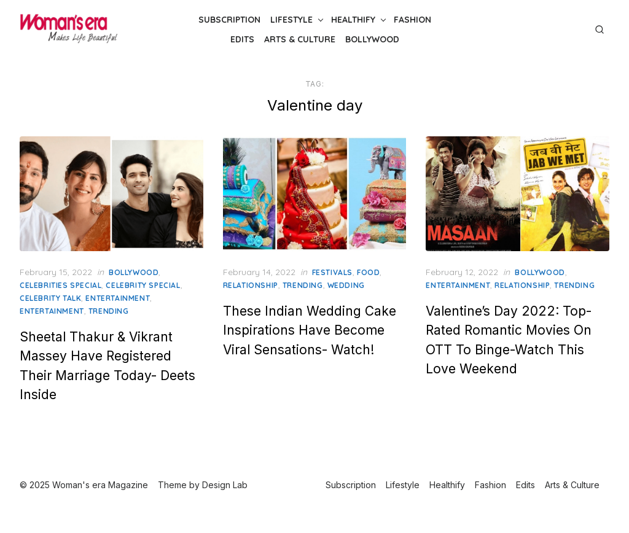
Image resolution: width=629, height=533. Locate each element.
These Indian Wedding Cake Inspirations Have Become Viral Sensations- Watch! (309, 330)
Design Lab (225, 485)
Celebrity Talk (50, 298)
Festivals (332, 272)
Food (368, 272)
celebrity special (143, 285)
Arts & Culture (299, 39)
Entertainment (117, 298)
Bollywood (372, 39)
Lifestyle (291, 19)
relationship (250, 285)
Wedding (346, 285)
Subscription (229, 19)
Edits (242, 39)
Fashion (412, 19)
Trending (108, 311)
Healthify (353, 19)
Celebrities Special (60, 285)
